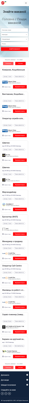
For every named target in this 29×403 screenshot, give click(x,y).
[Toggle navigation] (26, 3)
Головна (8, 19)
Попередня (8, 63)
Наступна (20, 63)
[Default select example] (14, 35)
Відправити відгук (20, 86)
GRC (14, 400)
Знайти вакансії (14, 49)
